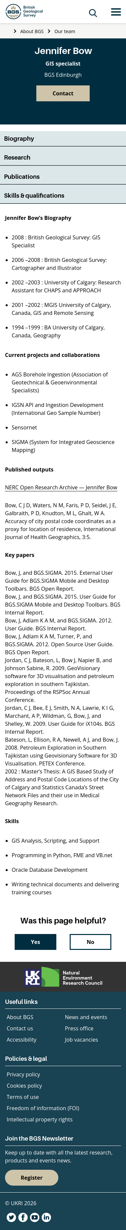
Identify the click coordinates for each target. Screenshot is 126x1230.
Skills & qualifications (34, 195)
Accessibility (21, 1039)
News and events (86, 1017)
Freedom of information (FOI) (43, 1108)
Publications (22, 176)
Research (17, 157)
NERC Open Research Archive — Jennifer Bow (61, 487)
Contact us (20, 1028)
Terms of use (23, 1097)
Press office (79, 1028)
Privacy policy (23, 1074)
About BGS (32, 31)
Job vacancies (81, 1039)
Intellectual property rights (40, 1119)
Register (32, 1177)
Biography (19, 138)
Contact (63, 93)
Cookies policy (24, 1085)
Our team (64, 31)
